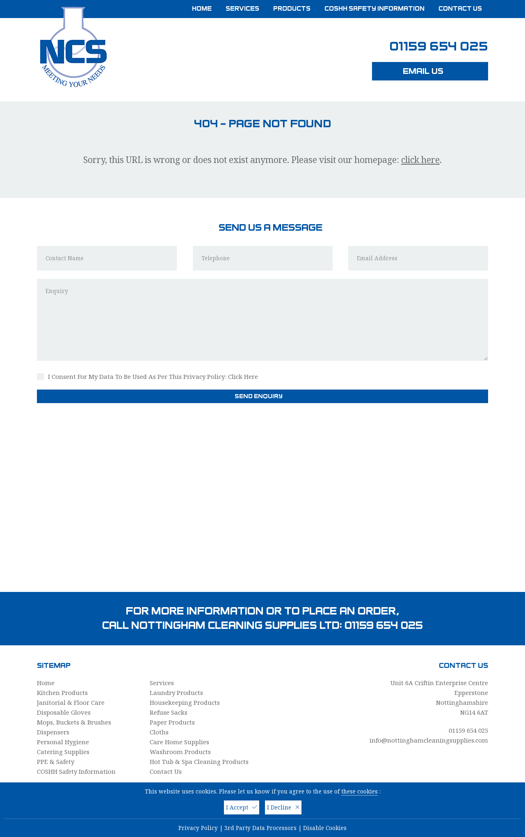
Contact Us (460, 8)
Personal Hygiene (63, 742)
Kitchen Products (62, 692)
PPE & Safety (55, 761)
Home (202, 8)
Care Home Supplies (179, 742)
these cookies (359, 791)
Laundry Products (176, 692)
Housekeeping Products (185, 702)
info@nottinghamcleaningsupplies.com (429, 740)
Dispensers (53, 732)
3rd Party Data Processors (260, 828)
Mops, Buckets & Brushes (74, 722)
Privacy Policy (198, 828)
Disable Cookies (325, 828)
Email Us (430, 71)
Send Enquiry (263, 396)
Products (291, 8)
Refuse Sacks (168, 712)
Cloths (159, 732)
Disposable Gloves (64, 712)
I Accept (241, 807)
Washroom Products (180, 752)
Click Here (243, 376)
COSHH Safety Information (374, 8)
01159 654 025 (438, 46)
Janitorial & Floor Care (71, 702)
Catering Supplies (63, 752)
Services (242, 8)
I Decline (283, 807)
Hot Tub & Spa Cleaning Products (199, 761)
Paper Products (172, 722)
